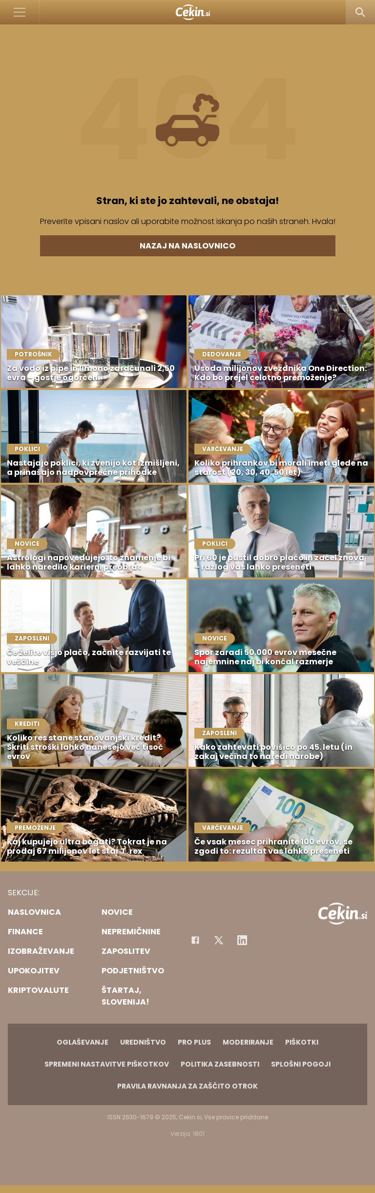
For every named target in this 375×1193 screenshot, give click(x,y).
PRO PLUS (194, 1042)
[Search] (360, 12)
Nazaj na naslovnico (187, 245)
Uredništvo (143, 1042)
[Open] (20, 12)
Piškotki (301, 1042)
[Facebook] (195, 940)
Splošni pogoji (301, 1064)
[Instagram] (242, 940)
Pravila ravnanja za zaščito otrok (187, 1086)
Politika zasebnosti (220, 1064)
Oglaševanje (82, 1042)
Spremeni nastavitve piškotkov (106, 1064)
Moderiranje (248, 1042)
